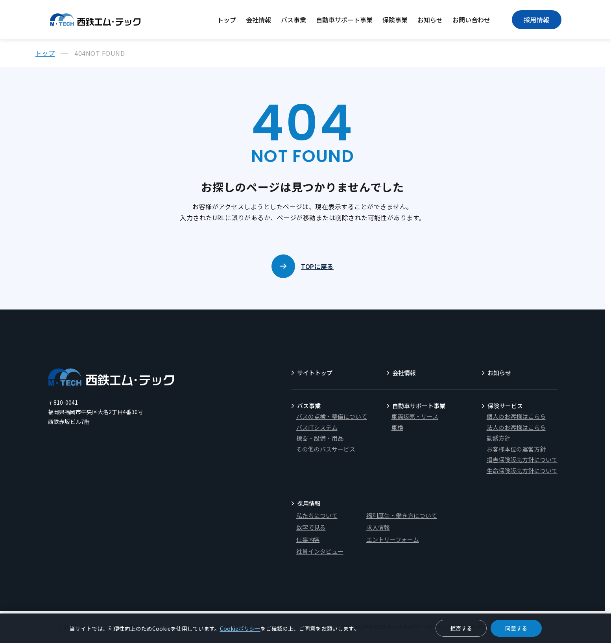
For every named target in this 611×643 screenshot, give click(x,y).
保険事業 (395, 19)
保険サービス (505, 406)
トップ (226, 19)
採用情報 (537, 19)
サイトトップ (314, 372)
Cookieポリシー (240, 628)
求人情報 (378, 527)
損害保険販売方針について (522, 459)
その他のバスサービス (325, 449)
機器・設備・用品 (319, 438)
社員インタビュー (319, 551)
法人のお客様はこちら (516, 427)
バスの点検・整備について (331, 416)
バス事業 (293, 19)
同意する (516, 628)
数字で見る (311, 527)
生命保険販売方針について (522, 470)
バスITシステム (317, 427)
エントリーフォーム (392, 539)
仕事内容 (308, 539)
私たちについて (317, 515)
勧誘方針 (498, 438)
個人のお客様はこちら (516, 416)
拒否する (461, 628)
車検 (397, 427)
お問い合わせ (471, 19)
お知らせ (430, 19)
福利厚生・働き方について (401, 515)
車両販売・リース (414, 416)
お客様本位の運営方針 (516, 449)
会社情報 (258, 19)
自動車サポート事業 (344, 19)
